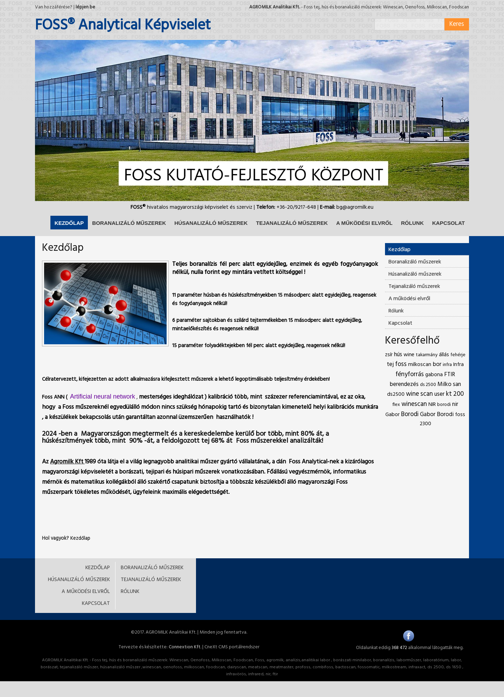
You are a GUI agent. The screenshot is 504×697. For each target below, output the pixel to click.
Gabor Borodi (437, 414)
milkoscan (419, 364)
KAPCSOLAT (448, 223)
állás (444, 355)
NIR (432, 404)
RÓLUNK (412, 223)
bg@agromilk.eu (354, 207)
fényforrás (410, 375)
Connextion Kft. (185, 647)
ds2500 (396, 394)
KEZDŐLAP (69, 223)
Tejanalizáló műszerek (414, 286)
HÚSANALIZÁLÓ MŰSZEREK (210, 223)
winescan (414, 404)
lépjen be (85, 7)
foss (401, 364)
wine (409, 355)
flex (396, 404)
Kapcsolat (400, 323)
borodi (444, 404)
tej (390, 364)
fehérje (457, 355)
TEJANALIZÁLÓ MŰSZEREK (292, 223)
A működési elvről (409, 298)
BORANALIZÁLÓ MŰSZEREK (129, 223)
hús (398, 354)
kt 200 (455, 394)
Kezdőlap (80, 538)
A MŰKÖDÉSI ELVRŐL (364, 223)
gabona (434, 375)
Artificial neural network (102, 396)
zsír (389, 355)
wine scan (419, 394)
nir (455, 404)
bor (437, 364)
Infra (458, 364)
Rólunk (396, 311)
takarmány (427, 355)
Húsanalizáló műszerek (414, 274)
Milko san (449, 384)
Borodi (410, 414)
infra (447, 364)
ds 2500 (428, 384)
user (439, 394)
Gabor (392, 414)
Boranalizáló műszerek (414, 262)
